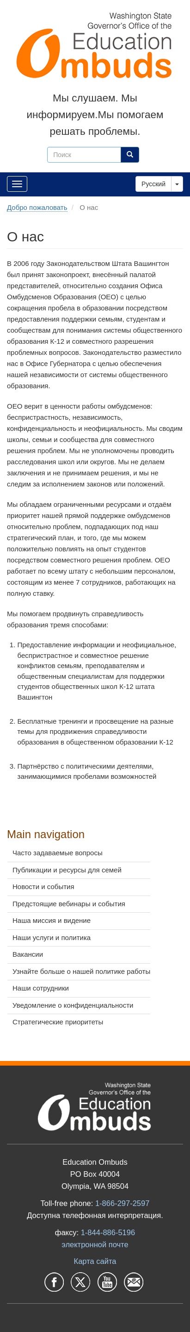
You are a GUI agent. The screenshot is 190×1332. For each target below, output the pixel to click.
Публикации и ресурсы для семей (67, 870)
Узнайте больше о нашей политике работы (81, 971)
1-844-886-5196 (108, 1232)
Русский (153, 184)
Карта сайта (95, 1261)
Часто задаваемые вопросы (57, 853)
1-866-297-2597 (122, 1203)
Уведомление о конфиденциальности (72, 1005)
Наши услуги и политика (51, 937)
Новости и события (43, 886)
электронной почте (94, 1244)
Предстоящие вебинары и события (68, 904)
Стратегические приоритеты (57, 1022)
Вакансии (27, 954)
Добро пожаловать (37, 207)
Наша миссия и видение (51, 920)
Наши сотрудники (40, 988)
